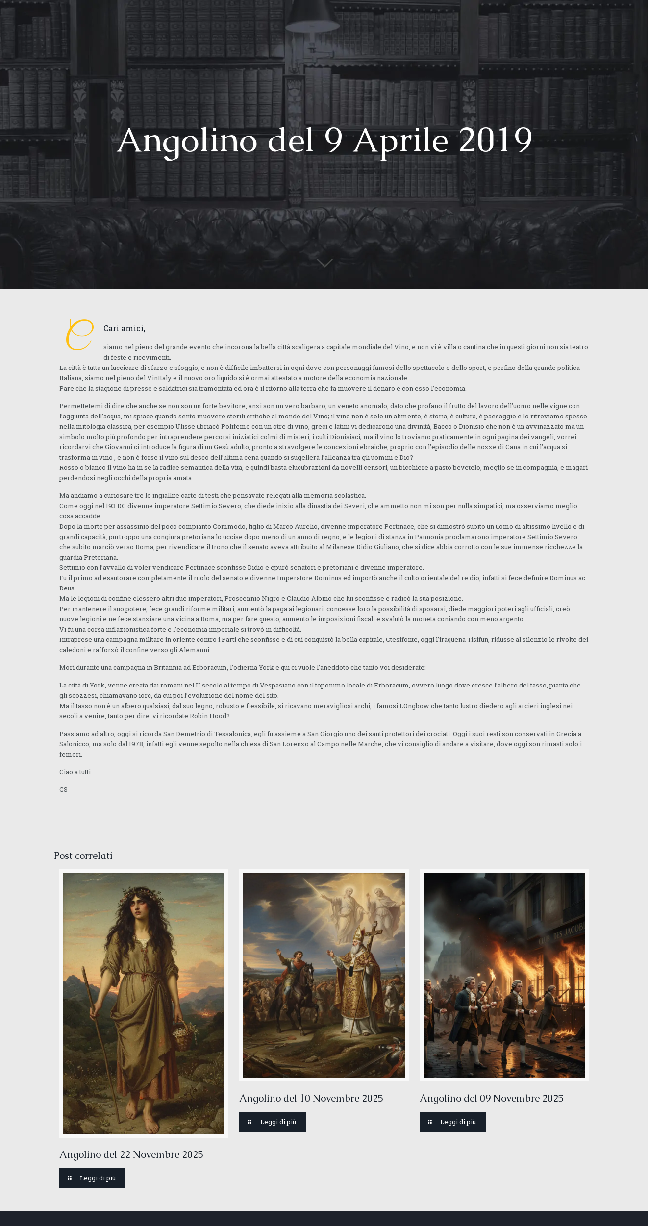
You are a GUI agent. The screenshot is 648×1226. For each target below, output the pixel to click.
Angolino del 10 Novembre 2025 (311, 1098)
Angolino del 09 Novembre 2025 (492, 1098)
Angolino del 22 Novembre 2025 (131, 1154)
